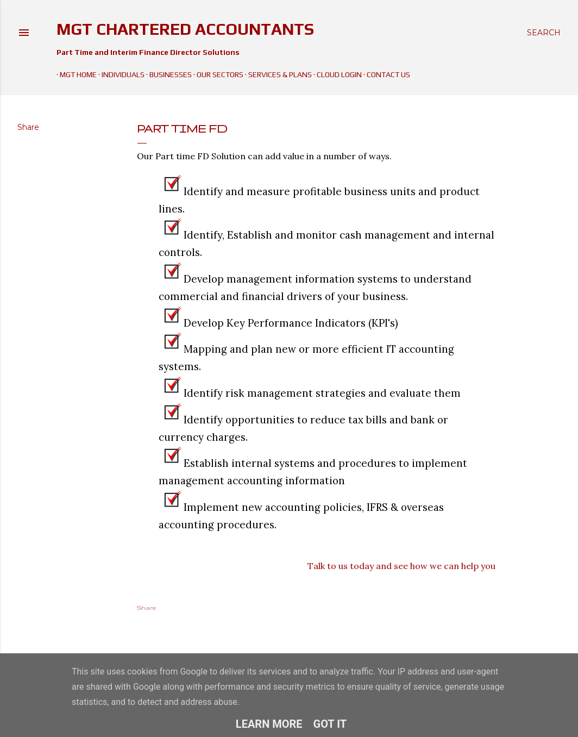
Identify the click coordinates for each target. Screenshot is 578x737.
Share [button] (28, 127)
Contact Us (385, 74)
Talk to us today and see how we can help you (401, 565)
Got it (330, 723)
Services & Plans (277, 74)
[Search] (544, 33)
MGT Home (74, 74)
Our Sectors (216, 74)
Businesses (167, 74)
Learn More (269, 723)
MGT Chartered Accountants (185, 29)
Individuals (119, 74)
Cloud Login (336, 74)
